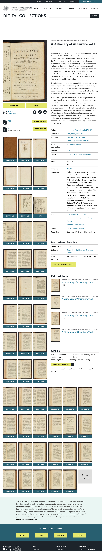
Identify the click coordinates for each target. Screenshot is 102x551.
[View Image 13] (10, 259)
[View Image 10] (10, 231)
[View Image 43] (55, 452)
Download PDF (40, 121)
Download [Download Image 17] (25, 299)
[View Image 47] (25, 479)
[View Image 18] (40, 286)
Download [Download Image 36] (40, 437)
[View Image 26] (25, 369)
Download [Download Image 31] (55, 409)
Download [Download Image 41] (25, 464)
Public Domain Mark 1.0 (76, 228)
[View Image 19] (10, 314)
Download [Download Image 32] (70, 409)
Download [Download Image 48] (40, 492)
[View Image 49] (55, 479)
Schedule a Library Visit (87, 549)
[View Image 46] (10, 479)
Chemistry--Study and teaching (79, 218)
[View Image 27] (40, 369)
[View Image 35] (25, 424)
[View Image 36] (40, 424)
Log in (79, 535)
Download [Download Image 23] (25, 354)
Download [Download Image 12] (40, 244)
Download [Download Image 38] (70, 437)
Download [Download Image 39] (85, 437)
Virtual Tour (59, 549)
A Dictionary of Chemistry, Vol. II (78, 298)
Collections (47, 8)
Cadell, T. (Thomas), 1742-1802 (78, 140)
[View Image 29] (25, 397)
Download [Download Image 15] (40, 271)
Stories (59, 8)
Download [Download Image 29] (25, 409)
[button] (72, 364)
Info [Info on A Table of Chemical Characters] (40, 216)
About (38, 2)
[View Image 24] (40, 342)
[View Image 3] (40, 149)
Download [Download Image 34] (10, 437)
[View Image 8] (25, 204)
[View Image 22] (10, 342)
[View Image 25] (10, 369)
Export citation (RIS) (61, 364)
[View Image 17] (25, 286)
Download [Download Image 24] (40, 354)
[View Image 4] (10, 176)
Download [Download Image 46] (10, 492)
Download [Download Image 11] (25, 244)
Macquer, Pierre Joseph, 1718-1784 (80, 130)
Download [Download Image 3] (40, 161)
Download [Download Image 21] (40, 326)
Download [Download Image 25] (10, 381)
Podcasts (61, 2)
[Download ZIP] (5, 129)
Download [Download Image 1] (10, 161)
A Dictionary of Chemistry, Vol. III (78, 282)
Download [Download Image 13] (10, 271)
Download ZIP (40, 129)
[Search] (69, 16)
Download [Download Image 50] (70, 492)
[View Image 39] (85, 424)
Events (72, 2)
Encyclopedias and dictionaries (64, 41)
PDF (9, 121)
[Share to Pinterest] (40, 112)
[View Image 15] (40, 259)
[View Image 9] (40, 205)
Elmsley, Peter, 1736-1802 (76, 137)
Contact (60, 535)
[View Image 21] (40, 314)
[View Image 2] (25, 149)
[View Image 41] (25, 452)
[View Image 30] (40, 397)
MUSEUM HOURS (61, 546)
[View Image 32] (70, 397)
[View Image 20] (25, 314)
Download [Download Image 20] (25, 326)
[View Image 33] (85, 397)
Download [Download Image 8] (25, 216)
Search (94, 16)
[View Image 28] (10, 397)
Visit (36, 8)
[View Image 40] (10, 452)
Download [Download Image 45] (85, 464)
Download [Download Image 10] (10, 244)
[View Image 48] (40, 479)
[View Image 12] (40, 231)
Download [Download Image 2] (25, 161)
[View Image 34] (10, 424)
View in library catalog (63, 264)
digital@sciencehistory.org (26, 519)
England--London (74, 144)
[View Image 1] (10, 148)
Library (69, 246)
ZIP (9, 128)
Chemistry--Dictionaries (76, 214)
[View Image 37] (55, 424)
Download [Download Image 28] (10, 409)
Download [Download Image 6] (40, 188)
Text (68, 150)
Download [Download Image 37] (55, 437)
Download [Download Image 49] (55, 492)
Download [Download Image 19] (10, 326)
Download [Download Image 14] (25, 271)
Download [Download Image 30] (40, 409)
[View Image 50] (70, 479)
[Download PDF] (5, 122)
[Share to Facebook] (34, 112)
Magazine (49, 2)
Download (13, 105)
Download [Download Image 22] (10, 354)
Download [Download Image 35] (25, 437)
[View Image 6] (40, 176)
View (36, 105)
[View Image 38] (70, 424)
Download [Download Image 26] (25, 381)
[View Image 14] (25, 259)
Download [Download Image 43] (55, 464)
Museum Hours (89, 2)
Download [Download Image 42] (40, 464)
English (69, 168)
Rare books (82, 41)
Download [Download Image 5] (25, 188)
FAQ (41, 535)
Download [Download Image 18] (40, 299)
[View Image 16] (10, 286)
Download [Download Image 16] (10, 299)
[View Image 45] (85, 452)
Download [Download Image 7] (10, 216)
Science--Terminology (75, 224)
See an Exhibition (84, 546)
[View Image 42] (40, 452)
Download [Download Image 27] (40, 381)
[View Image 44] (70, 452)
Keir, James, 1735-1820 (75, 133)
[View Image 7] (10, 204)
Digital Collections (24, 15)
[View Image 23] (25, 342)
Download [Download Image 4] (10, 188)
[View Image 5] (25, 176)
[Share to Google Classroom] (45, 112)
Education (82, 8)
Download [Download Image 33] (85, 409)
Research (70, 8)
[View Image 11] (25, 231)
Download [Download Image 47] (25, 492)
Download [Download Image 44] (70, 464)
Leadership (36, 549)
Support (94, 8)
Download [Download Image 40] (10, 464)
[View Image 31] (55, 397)
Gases (69, 221)
